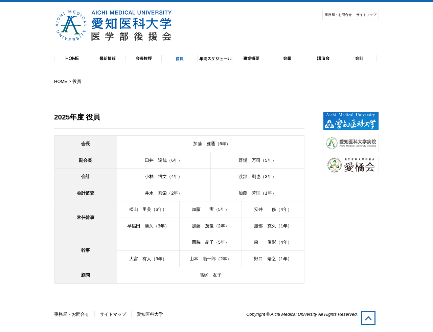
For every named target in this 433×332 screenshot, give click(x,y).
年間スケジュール (215, 58)
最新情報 (108, 58)
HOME (72, 58)
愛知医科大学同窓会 (351, 165)
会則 (359, 58)
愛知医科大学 (351, 121)
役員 (180, 58)
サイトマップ (366, 15)
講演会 (323, 58)
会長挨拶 (144, 58)
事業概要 (251, 58)
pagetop (368, 318)
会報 (287, 58)
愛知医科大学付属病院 (351, 143)
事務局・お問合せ (338, 15)
